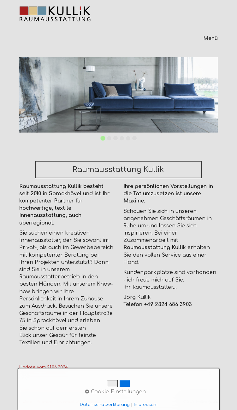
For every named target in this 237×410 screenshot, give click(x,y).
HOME (25, 401)
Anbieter (45, 401)
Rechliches (96, 401)
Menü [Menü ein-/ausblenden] (210, 38)
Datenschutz (69, 401)
